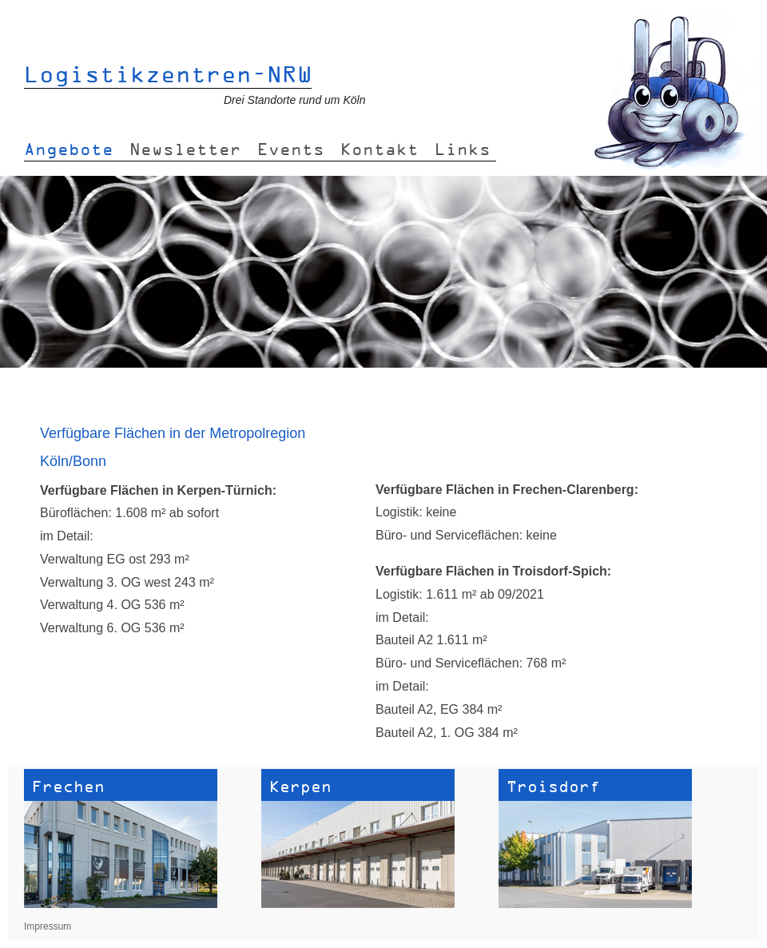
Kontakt (379, 149)
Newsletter (185, 149)
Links (463, 149)
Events (290, 149)
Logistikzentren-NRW (168, 74)
